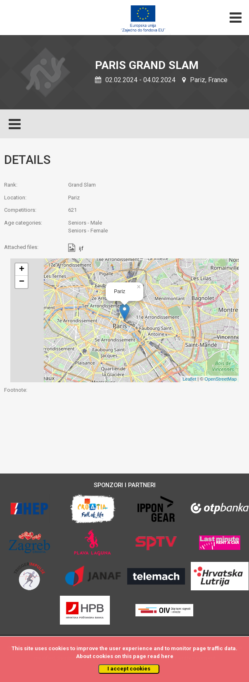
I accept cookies (128, 668)
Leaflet (189, 379)
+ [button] (21, 269)
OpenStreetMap (220, 379)
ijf (81, 249)
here (167, 656)
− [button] (21, 282)
